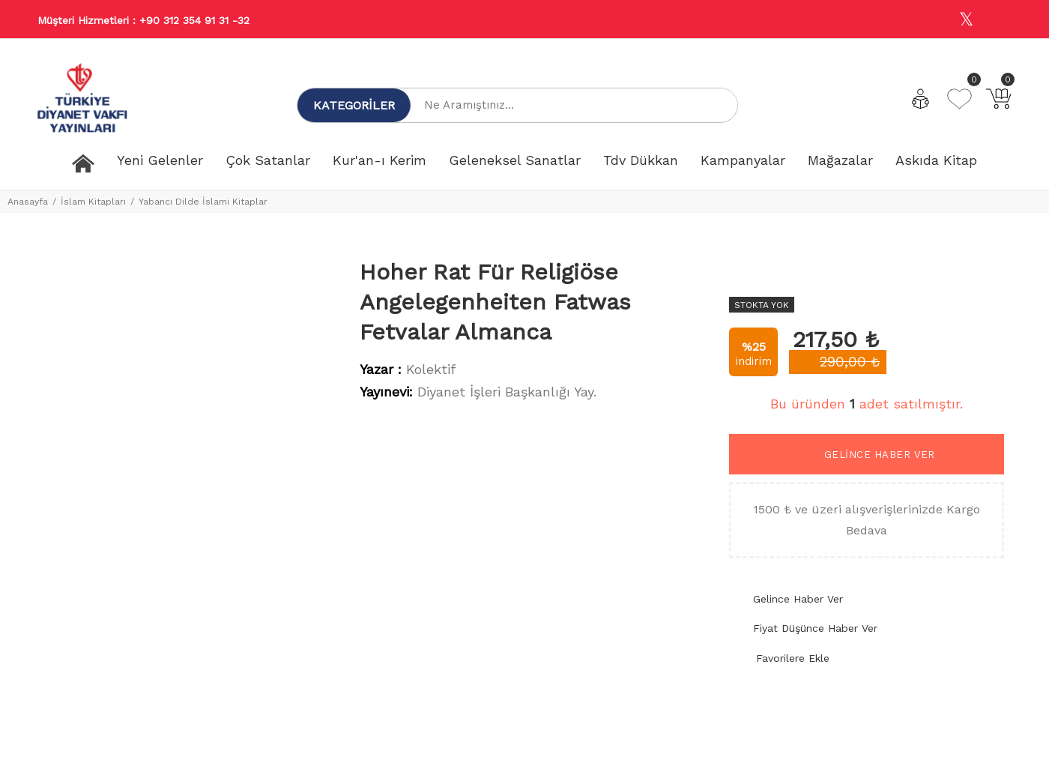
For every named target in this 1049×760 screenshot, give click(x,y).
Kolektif (431, 369)
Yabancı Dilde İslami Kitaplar (203, 201)
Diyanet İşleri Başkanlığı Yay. (506, 391)
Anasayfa (27, 201)
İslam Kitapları (93, 201)
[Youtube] (999, 19)
